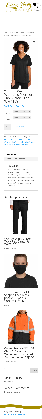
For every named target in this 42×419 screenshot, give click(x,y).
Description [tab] (11, 155)
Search (34, 371)
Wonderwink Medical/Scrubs (24, 142)
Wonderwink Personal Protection (16, 145)
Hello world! (8, 382)
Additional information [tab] (16, 159)
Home (6, 33)
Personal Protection (23, 139)
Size (8, 119)
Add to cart (21, 126)
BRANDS (12, 33)
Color (8, 113)
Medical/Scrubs (9, 139)
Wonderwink (20, 33)
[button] (34, 42)
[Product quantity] (7, 127)
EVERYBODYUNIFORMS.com (14, 414)
